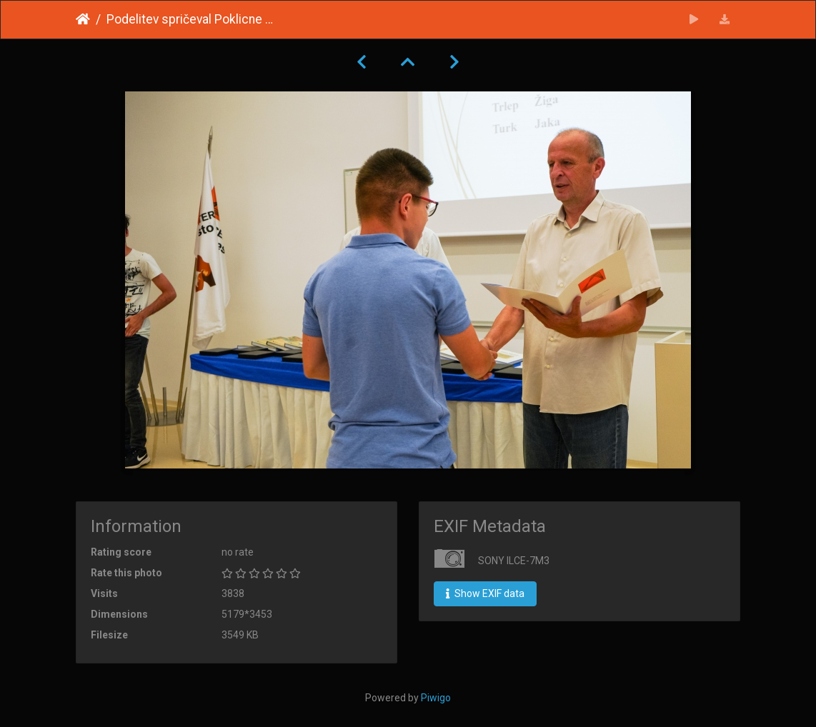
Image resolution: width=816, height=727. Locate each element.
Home (83, 19)
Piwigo (436, 697)
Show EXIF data (485, 593)
